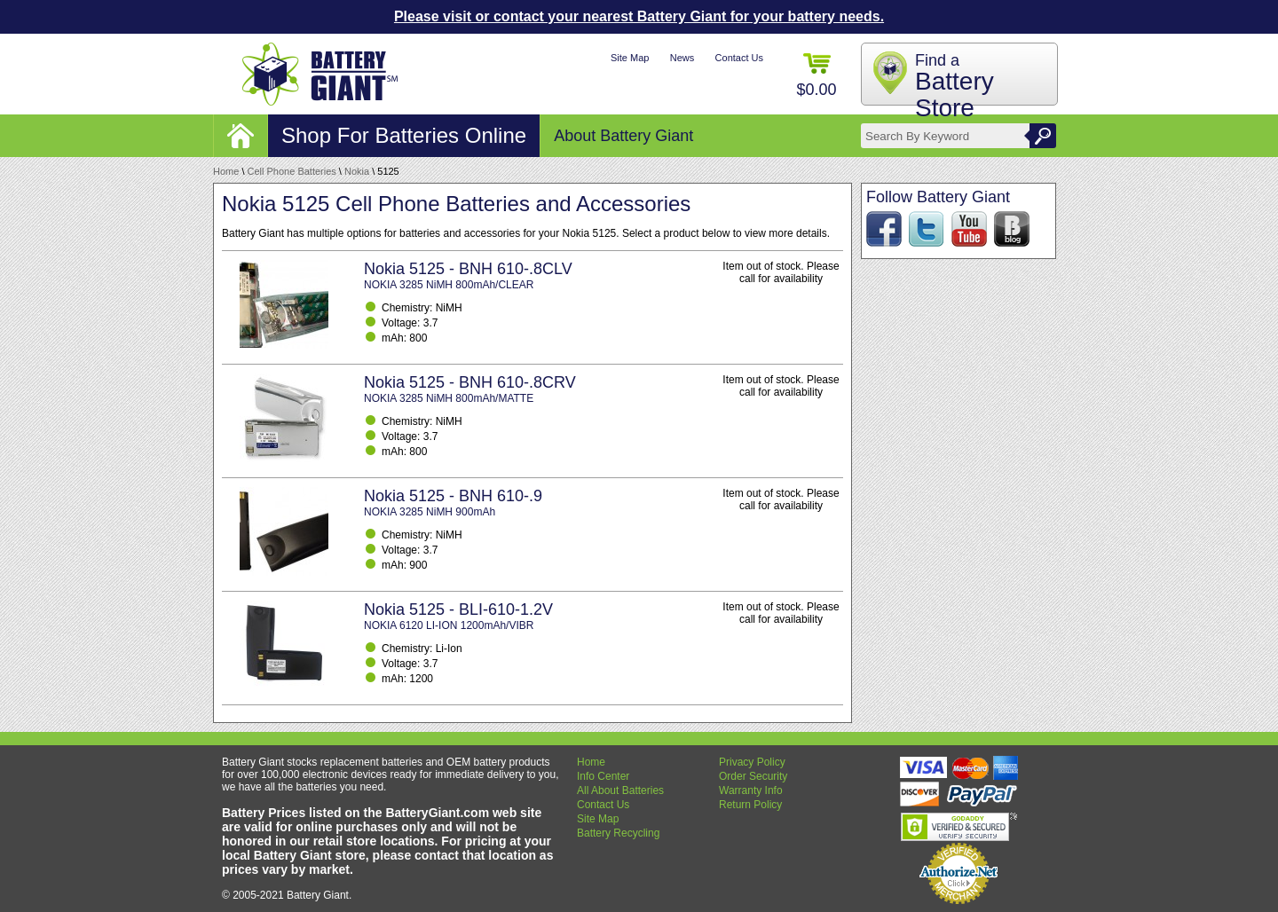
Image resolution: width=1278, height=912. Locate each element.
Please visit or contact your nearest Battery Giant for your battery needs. (639, 16)
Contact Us (739, 57)
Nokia (356, 171)
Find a (954, 86)
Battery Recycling (618, 833)
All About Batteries (620, 790)
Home (226, 171)
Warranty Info (751, 790)
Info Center (603, 776)
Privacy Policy (752, 762)
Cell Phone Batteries (292, 171)
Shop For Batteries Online (403, 135)
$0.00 (816, 75)
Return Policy (750, 804)
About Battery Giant (623, 136)
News (682, 57)
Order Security (753, 776)
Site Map (630, 57)
